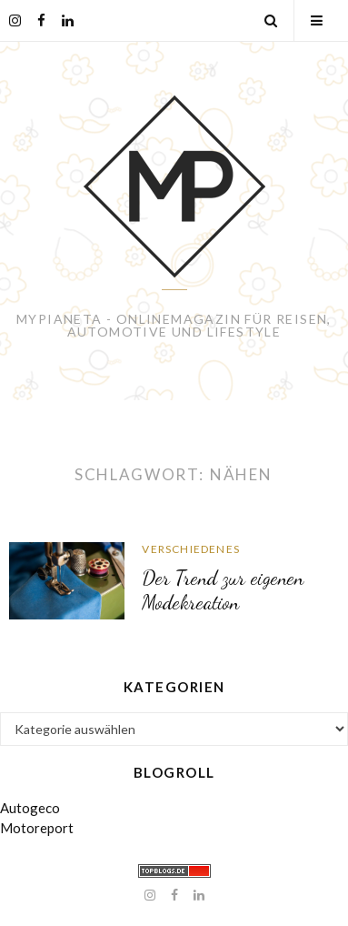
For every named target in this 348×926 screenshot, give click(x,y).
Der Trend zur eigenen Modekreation (222, 589)
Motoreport (37, 828)
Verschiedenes (191, 549)
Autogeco (30, 808)
